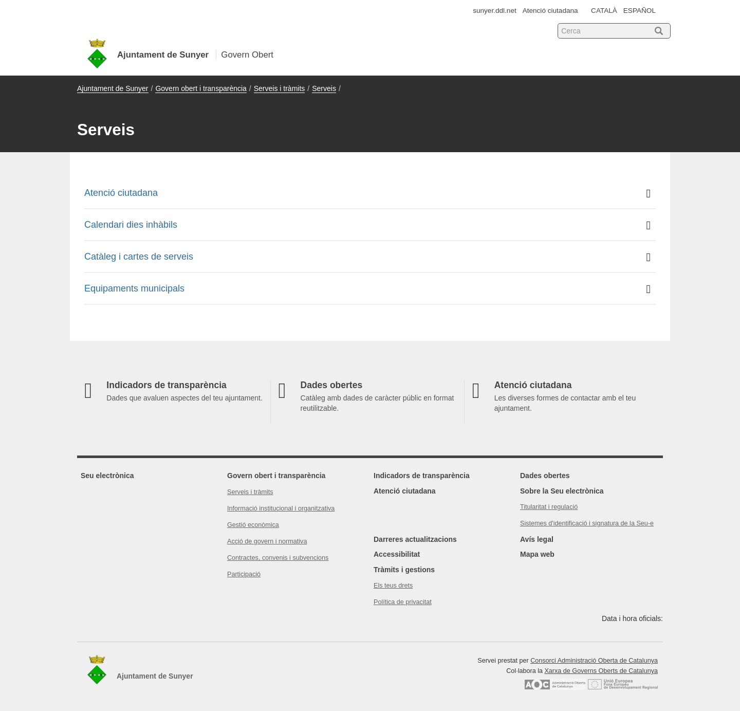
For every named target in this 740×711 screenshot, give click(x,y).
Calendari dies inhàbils (367, 225)
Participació (244, 574)
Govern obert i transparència (200, 88)
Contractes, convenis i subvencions (277, 557)
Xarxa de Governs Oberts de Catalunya (601, 670)
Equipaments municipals (367, 289)
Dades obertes (544, 475)
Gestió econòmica (253, 524)
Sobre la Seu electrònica (562, 491)
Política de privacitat (403, 602)
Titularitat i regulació (549, 507)
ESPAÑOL (639, 10)
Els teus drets (393, 585)
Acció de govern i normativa (267, 541)
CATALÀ (604, 10)
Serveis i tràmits (279, 88)
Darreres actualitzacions (415, 539)
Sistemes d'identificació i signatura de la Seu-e (587, 523)
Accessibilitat (397, 554)
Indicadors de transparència (422, 475)
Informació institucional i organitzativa (281, 508)
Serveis (324, 88)
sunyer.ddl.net (494, 10)
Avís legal (536, 539)
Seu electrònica (107, 475)
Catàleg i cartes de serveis (367, 257)
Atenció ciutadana (550, 10)
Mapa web (537, 554)
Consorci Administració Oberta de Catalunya (594, 660)
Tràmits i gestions (404, 570)
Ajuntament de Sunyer (113, 88)
